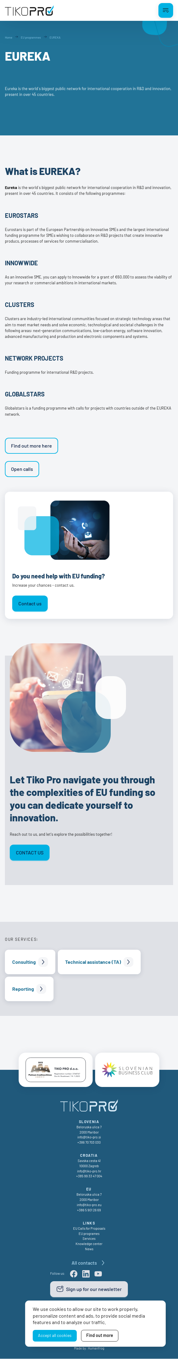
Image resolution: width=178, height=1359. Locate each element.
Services (89, 1239)
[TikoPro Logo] (29, 10)
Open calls (22, 469)
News (89, 1249)
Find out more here (31, 446)
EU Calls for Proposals (89, 1229)
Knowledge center (89, 1244)
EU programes (89, 1234)
